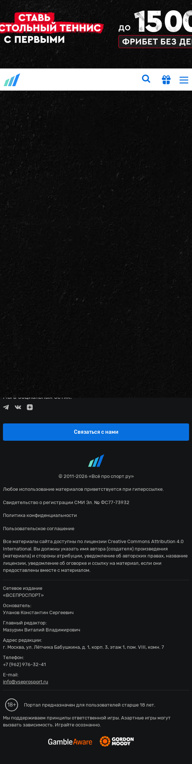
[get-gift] (166, 80)
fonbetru (96, 382)
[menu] (183, 79)
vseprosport (12, 79)
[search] (146, 80)
